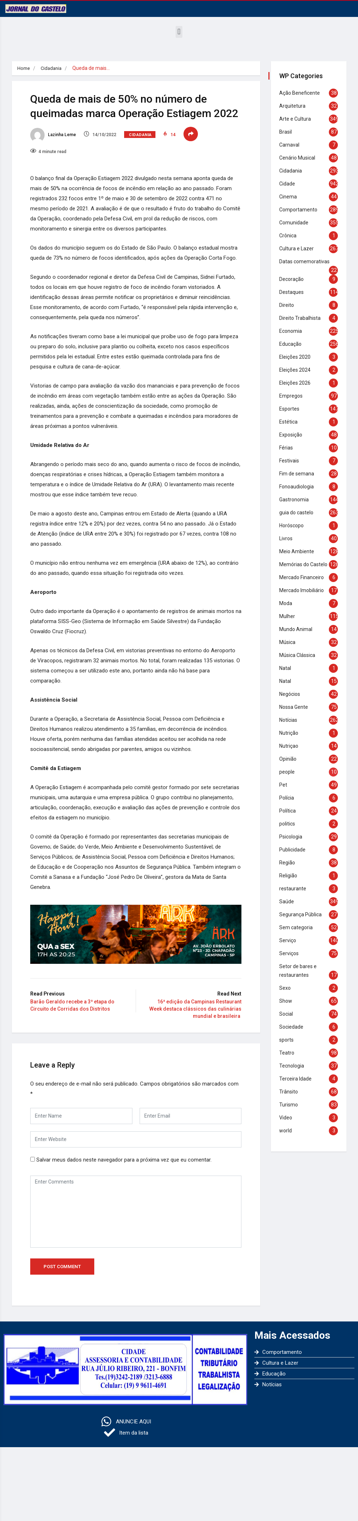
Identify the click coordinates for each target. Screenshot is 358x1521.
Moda (288, 608)
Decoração (294, 279)
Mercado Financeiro (304, 582)
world (288, 1135)
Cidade (290, 184)
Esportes (292, 409)
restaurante (295, 893)
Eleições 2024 (297, 370)
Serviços (291, 958)
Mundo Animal (298, 634)
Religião (291, 880)
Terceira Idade (298, 1083)
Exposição (293, 435)
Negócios (292, 699)
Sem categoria (298, 932)
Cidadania (53, 68)
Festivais (292, 461)
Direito (289, 305)
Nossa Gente (296, 712)
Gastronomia (296, 499)
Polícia (289, 802)
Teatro (289, 1057)
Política (290, 815)
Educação (293, 344)
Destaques (294, 292)
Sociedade (294, 1031)
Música (290, 647)
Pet (286, 789)
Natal (288, 673)
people (289, 776)
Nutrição (291, 738)
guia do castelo (299, 512)
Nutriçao (291, 750)
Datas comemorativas (307, 261)
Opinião (290, 763)
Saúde (289, 906)
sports (289, 1044)
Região (290, 867)
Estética (291, 422)
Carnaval (292, 145)
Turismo (291, 1109)
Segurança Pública (303, 919)
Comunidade (296, 222)
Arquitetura (295, 106)
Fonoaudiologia (299, 486)
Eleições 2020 (297, 357)
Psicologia (293, 841)
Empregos (293, 396)
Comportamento (301, 210)
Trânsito (291, 1096)
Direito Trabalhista (302, 318)
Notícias (291, 725)
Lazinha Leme (63, 148)
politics (290, 828)
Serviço (290, 945)
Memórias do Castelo (306, 564)
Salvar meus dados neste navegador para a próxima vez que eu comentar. (134, 1214)
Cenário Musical (300, 158)
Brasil (288, 132)
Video (288, 1122)
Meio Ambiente (299, 551)
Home (24, 68)
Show (288, 1005)
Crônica (290, 235)
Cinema (290, 197)
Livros (288, 538)
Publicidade (295, 854)
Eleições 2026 (297, 383)
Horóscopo (294, 525)
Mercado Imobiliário (304, 595)
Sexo (287, 993)
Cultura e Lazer (299, 248)
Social (288, 1018)
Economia (293, 331)
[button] (179, 32)
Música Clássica (300, 660)
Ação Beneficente (302, 93)
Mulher (290, 621)
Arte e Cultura (297, 119)
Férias (288, 448)
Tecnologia (294, 1070)
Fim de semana (299, 474)
